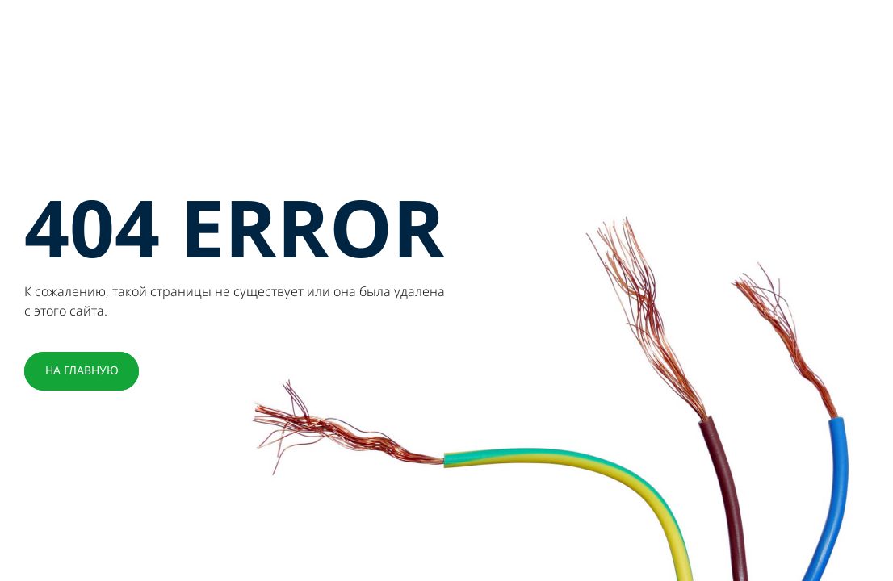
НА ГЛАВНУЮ (82, 370)
